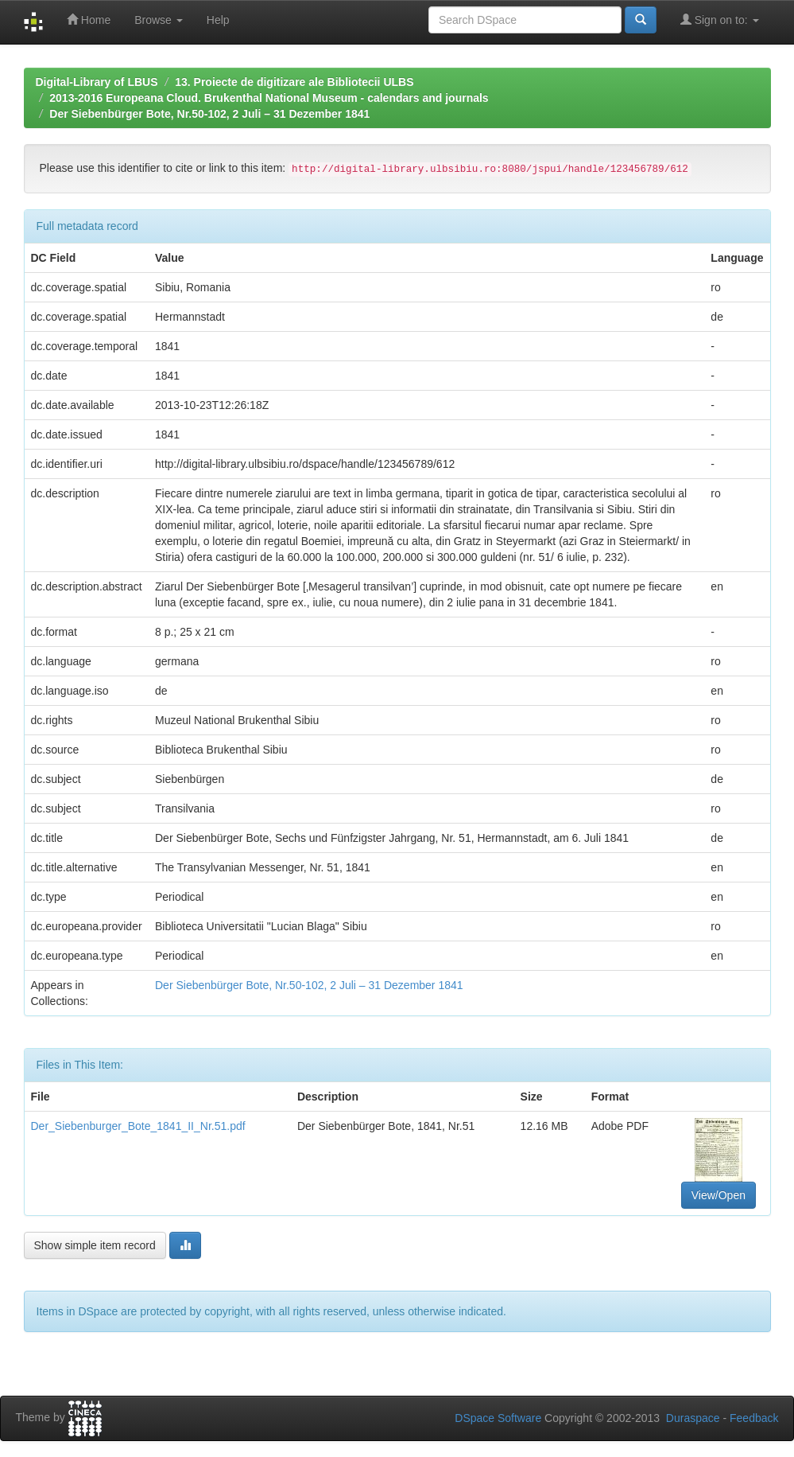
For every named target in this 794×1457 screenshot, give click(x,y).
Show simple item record (95, 1245)
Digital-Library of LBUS (97, 82)
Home (88, 19)
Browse (158, 20)
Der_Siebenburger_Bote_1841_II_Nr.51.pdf (138, 1126)
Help (218, 20)
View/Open (718, 1195)
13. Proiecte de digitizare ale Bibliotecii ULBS (294, 82)
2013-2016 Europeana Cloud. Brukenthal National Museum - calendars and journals (268, 98)
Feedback (754, 1418)
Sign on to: (719, 19)
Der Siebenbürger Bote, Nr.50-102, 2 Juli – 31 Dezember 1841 (209, 113)
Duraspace (693, 1418)
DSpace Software (498, 1418)
